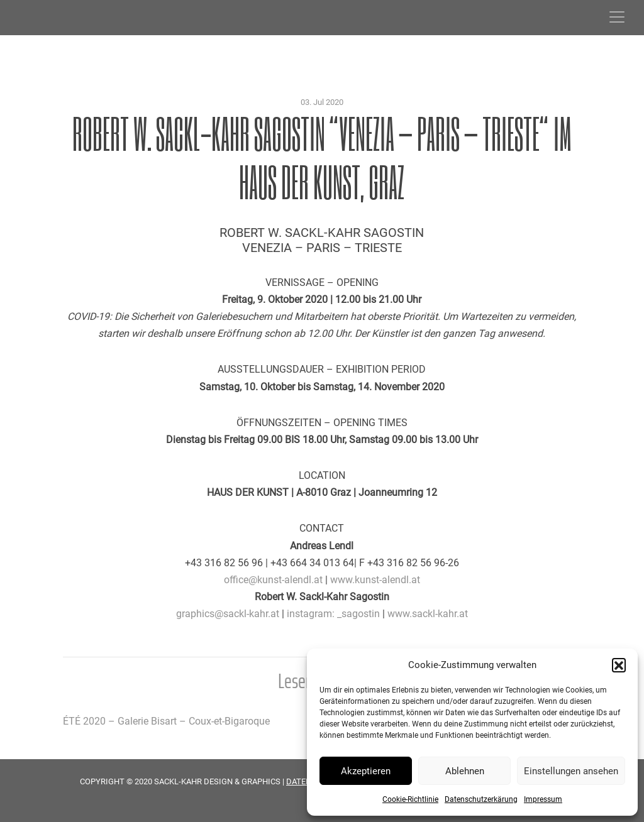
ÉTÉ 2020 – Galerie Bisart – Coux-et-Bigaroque (166, 721)
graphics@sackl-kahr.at (227, 614)
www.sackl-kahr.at (427, 614)
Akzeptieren (366, 771)
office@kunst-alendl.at (273, 580)
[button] (619, 665)
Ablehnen (464, 771)
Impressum (543, 799)
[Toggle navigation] (617, 17)
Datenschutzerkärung (481, 799)
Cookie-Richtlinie (410, 799)
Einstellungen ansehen (571, 771)
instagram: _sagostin (333, 614)
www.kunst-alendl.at (375, 580)
